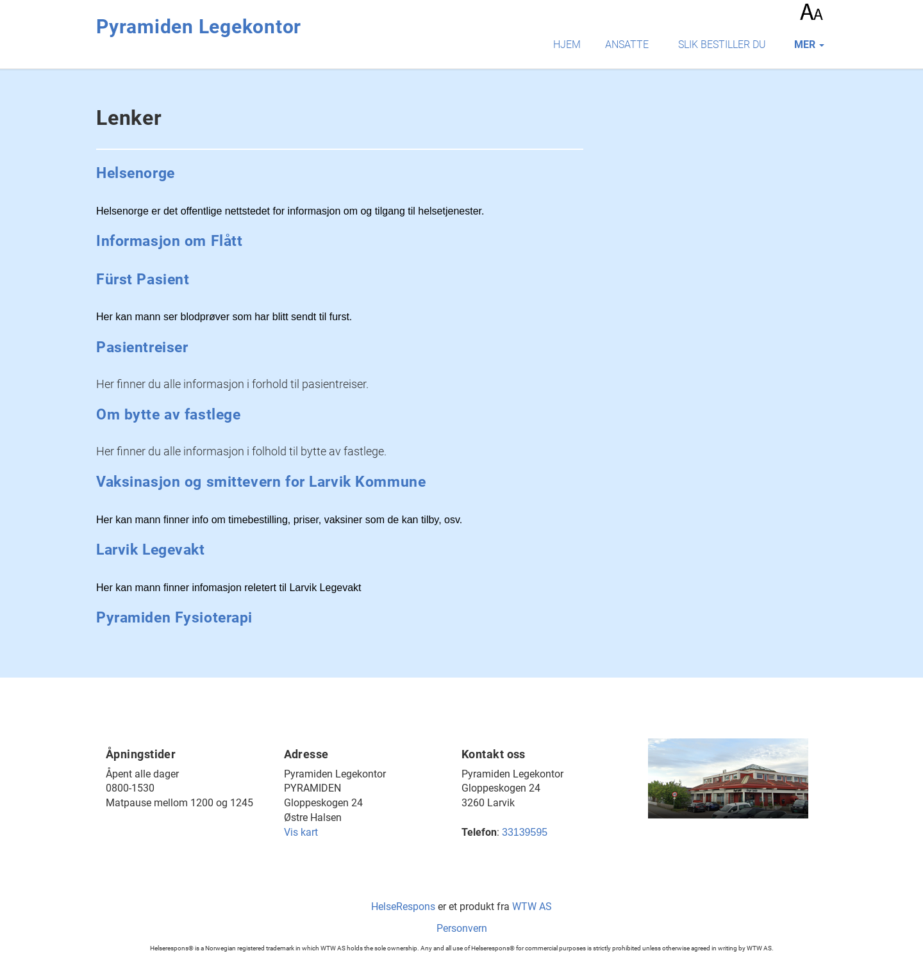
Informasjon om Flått (169, 241)
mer (809, 44)
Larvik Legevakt (150, 549)
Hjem (567, 44)
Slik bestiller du (722, 44)
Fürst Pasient (142, 279)
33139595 (524, 832)
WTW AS (532, 906)
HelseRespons (403, 906)
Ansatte (627, 44)
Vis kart (301, 832)
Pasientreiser (142, 347)
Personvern (462, 928)
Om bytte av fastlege (168, 414)
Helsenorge (135, 173)
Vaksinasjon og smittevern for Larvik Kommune (261, 482)
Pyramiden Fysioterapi (174, 617)
